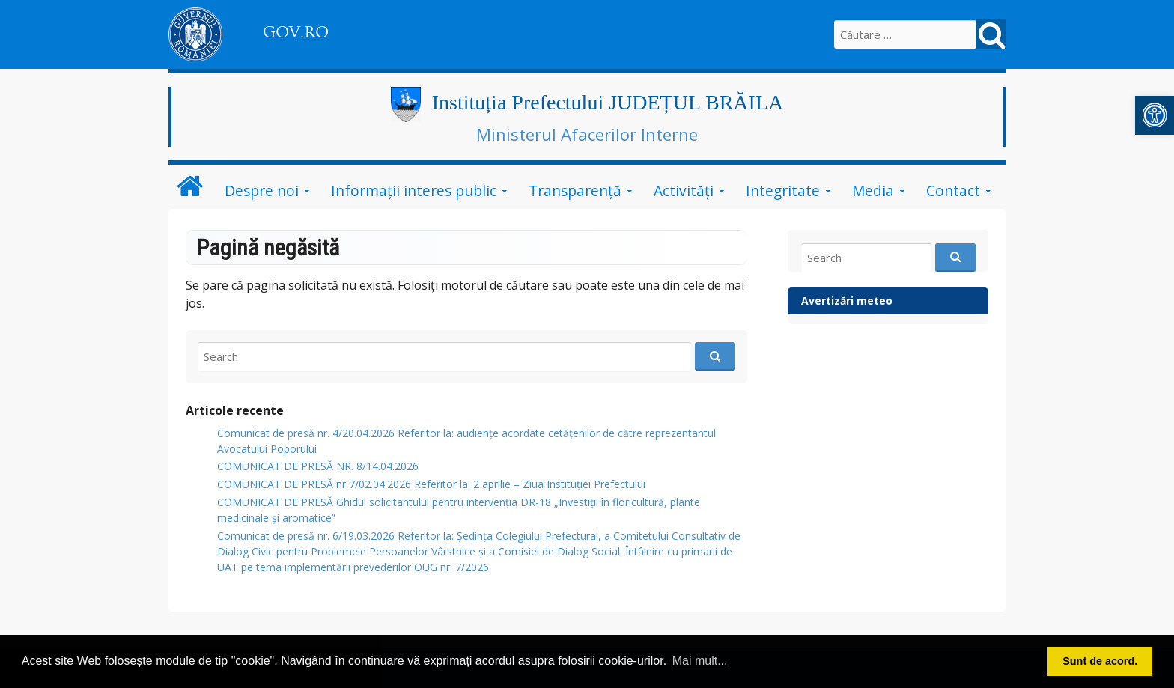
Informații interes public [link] (413, 190)
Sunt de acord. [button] (1099, 661)
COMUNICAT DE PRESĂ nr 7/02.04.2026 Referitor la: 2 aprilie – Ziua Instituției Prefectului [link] (431, 484)
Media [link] (873, 190)
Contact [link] (953, 190)
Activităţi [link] (684, 190)
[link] (1154, 115)
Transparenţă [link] (575, 190)
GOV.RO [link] (296, 32)
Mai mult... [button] (700, 660)
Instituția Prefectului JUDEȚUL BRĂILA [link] (607, 102)
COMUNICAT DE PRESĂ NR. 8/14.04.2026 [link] (318, 466)
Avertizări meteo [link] (846, 300)
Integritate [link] (783, 190)
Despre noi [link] (262, 190)
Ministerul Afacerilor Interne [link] (587, 134)
